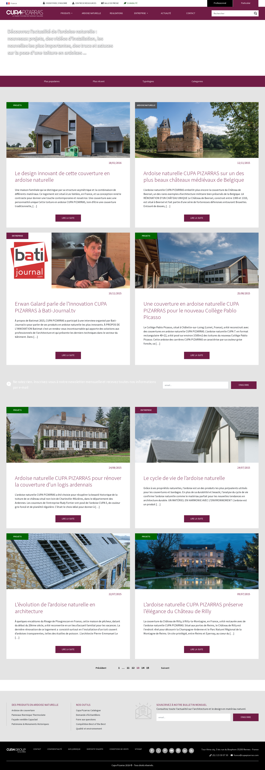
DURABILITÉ (132, 3)
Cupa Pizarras (118, 765)
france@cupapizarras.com (246, 755)
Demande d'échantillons (88, 714)
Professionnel (220, 3)
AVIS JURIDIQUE (74, 749)
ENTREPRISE (140, 13)
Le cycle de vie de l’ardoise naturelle (184, 478)
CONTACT (190, 13)
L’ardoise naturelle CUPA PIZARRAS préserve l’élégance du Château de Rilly (193, 608)
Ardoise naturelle (146, 105)
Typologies (150, 81)
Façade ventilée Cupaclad (25, 719)
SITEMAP (138, 749)
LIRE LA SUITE (68, 218)
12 (133, 667)
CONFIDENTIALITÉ (54, 749)
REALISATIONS (116, 13)
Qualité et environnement (89, 728)
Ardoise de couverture (23, 710)
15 (147, 667)
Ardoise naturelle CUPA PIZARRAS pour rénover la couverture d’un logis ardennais (68, 481)
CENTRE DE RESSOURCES (85, 3)
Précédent (101, 667)
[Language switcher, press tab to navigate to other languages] (22, 3)
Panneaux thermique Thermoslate (28, 714)
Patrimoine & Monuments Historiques (30, 724)
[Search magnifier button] (255, 13)
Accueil (10, 22)
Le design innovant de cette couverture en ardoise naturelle (62, 176)
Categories (199, 81)
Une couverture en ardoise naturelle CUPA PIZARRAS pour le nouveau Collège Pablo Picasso (191, 310)
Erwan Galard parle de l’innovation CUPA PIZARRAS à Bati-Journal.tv (61, 307)
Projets (17, 105)
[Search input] (232, 13)
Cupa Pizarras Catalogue (88, 710)
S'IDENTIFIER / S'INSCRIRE (56, 3)
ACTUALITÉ (166, 13)
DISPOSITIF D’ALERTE (95, 749)
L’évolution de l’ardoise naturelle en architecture (55, 608)
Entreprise (17, 235)
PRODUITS (66, 13)
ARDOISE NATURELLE (91, 13)
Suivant (165, 667)
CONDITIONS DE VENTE (119, 749)
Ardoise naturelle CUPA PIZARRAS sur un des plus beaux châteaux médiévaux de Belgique (193, 176)
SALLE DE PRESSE (111, 3)
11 (128, 667)
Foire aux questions (86, 719)
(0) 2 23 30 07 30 (220, 755)
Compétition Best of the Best (91, 724)
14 (142, 667)
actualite (22, 22)
